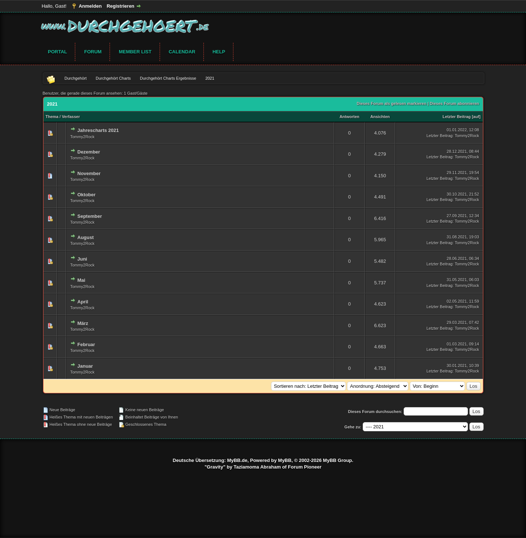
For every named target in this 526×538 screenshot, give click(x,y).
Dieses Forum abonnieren (454, 103)
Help (219, 51)
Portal (57, 51)
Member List (135, 51)
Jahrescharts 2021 (98, 130)
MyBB (284, 460)
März (82, 323)
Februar (86, 344)
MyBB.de (237, 460)
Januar (85, 366)
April (82, 301)
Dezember (88, 152)
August (85, 237)
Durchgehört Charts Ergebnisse (168, 78)
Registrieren (120, 6)
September (89, 216)
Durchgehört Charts (113, 78)
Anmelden (90, 6)
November (89, 173)
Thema (52, 116)
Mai (81, 280)
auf (476, 116)
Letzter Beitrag (457, 116)
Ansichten (380, 116)
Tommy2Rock (82, 136)
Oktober (86, 194)
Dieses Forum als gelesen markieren (391, 103)
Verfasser (71, 116)
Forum (93, 51)
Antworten (349, 116)
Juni (82, 259)
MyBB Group (337, 460)
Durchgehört (76, 78)
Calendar (182, 51)
